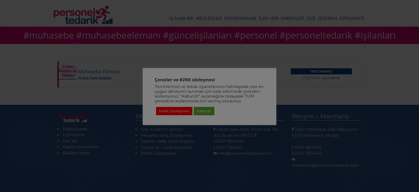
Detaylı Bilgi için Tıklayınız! (209, 162)
